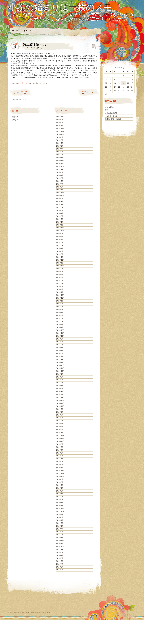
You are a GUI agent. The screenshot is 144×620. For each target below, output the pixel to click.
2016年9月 (59, 444)
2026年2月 (59, 123)
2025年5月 (59, 146)
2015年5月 (59, 491)
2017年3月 (59, 427)
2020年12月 (60, 295)
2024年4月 (59, 184)
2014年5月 (59, 526)
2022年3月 (59, 251)
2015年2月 (59, 500)
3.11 (106, 110)
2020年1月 (59, 327)
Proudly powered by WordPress (18, 612)
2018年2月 (59, 394)
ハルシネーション (111, 116)
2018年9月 (59, 374)
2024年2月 (59, 187)
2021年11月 (60, 263)
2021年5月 (59, 280)
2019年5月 (59, 351)
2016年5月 (59, 456)
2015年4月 (59, 494)
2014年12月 (60, 506)
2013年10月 (60, 546)
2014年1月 (59, 538)
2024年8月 (59, 172)
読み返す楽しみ (93, 45)
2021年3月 (59, 286)
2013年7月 (59, 555)
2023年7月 (59, 204)
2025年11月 (60, 131)
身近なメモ (23, 83)
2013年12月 (60, 541)
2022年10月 (60, 231)
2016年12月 (60, 435)
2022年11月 (60, 228)
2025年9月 (59, 137)
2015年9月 (59, 479)
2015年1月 (59, 503)
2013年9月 (59, 549)
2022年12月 (60, 225)
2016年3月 (59, 462)
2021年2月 (59, 289)
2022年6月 (59, 242)
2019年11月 (60, 333)
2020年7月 (59, 310)
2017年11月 (60, 403)
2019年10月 (60, 336)
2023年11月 (60, 193)
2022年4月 (59, 248)
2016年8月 (59, 447)
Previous (19, 92)
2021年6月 (59, 278)
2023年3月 (59, 216)
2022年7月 (59, 240)
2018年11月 (60, 368)
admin (45, 48)
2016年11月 (60, 438)
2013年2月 (59, 570)
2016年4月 (59, 459)
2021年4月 (59, 283)
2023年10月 (60, 196)
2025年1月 (59, 158)
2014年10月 (60, 511)
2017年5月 (59, 421)
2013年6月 (59, 558)
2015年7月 (59, 485)
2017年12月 (60, 400)
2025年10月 (60, 134)
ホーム (15, 30)
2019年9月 (59, 339)
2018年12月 (60, 365)
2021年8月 (59, 272)
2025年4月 (59, 149)
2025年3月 (59, 152)
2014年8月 (59, 517)
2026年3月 (59, 120)
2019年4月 (59, 354)
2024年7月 (59, 175)
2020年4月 (59, 318)
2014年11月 (60, 508)
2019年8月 (59, 342)
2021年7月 (59, 275)
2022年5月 (59, 245)
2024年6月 (59, 178)
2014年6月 (59, 523)
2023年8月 (59, 202)
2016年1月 (59, 468)
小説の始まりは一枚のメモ (60, 7)
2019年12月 (60, 330)
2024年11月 (60, 164)
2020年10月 (60, 301)
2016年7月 (59, 450)
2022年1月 (59, 257)
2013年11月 (60, 544)
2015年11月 (60, 473)
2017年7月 (59, 415)
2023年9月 (59, 199)
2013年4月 (59, 564)
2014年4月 (59, 529)
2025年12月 (60, 128)
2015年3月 (59, 497)
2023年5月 (59, 210)
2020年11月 (60, 298)
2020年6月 (59, 313)
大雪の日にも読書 (111, 113)
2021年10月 (60, 266)
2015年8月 (59, 482)
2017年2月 (59, 430)
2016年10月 (60, 441)
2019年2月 (59, 359)
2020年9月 (59, 304)
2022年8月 (59, 237)
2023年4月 (59, 213)
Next (90, 92)
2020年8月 (59, 307)
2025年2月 (59, 155)
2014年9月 (59, 514)
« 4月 (105, 94)
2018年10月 (60, 371)
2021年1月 (59, 292)
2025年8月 (59, 140)
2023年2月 (59, 219)
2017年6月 (59, 418)
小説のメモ (16, 117)
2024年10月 (60, 166)
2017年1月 (59, 432)
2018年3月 (59, 392)
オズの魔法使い (110, 107)
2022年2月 (59, 254)
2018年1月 (59, 397)
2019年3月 (59, 356)
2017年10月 (60, 406)
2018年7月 (59, 380)
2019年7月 (59, 345)
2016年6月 (59, 453)
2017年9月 (59, 409)
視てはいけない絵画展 (113, 119)
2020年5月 (59, 316)
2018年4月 (59, 389)
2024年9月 (59, 169)
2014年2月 (59, 535)
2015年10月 (60, 476)
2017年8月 (59, 412)
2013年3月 (59, 567)
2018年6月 (59, 383)
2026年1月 (59, 125)
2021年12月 (60, 260)
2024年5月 (59, 181)
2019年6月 (59, 348)
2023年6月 (59, 207)
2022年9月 (59, 234)
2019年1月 (59, 362)
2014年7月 (59, 520)
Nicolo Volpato (46, 612)
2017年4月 (59, 424)
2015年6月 (59, 488)
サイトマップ (27, 30)
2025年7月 (59, 143)
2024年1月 (59, 190)
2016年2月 (59, 465)
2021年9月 (59, 269)
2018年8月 (59, 377)
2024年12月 (60, 161)
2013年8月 (59, 552)
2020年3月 (59, 321)
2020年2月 (59, 324)
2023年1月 (59, 222)
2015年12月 (60, 470)
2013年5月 (59, 561)
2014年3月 (59, 532)
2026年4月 (59, 117)
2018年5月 (59, 386)
